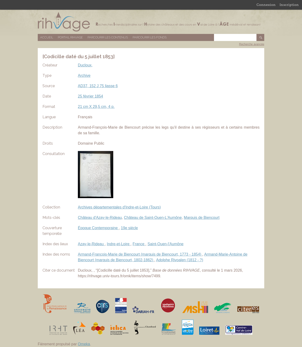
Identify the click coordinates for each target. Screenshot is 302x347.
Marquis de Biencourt (201, 218)
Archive (84, 75)
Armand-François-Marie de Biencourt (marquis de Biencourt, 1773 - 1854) (140, 254)
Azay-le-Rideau (91, 244)
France (139, 244)
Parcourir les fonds (150, 37)
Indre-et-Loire (119, 244)
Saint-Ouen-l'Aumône (165, 244)
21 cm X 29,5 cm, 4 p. (96, 107)
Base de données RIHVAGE (151, 22)
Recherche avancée (251, 44)
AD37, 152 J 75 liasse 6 (98, 86)
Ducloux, (85, 65)
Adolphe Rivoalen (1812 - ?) (179, 260)
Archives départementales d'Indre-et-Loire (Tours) (119, 207)
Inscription (289, 5)
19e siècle (129, 228)
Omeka (84, 344)
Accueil (46, 37)
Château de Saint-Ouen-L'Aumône (153, 218)
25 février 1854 (90, 96)
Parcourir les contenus (108, 37)
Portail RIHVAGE (70, 37)
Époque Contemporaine (98, 228)
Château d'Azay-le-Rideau (100, 218)
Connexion (266, 5)
